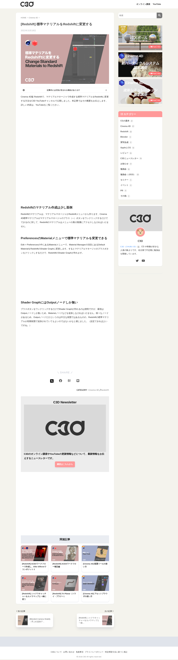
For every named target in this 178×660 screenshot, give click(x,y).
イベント (126, 187)
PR (123, 192)
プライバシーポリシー (94, 653)
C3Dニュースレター (131, 159)
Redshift (105, 390)
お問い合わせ (68, 653)
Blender (126, 137)
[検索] (159, 15)
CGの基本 (127, 120)
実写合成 (126, 143)
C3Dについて (56, 653)
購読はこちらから (64, 464)
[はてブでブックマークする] (69, 381)
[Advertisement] (65, 180)
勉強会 (125, 170)
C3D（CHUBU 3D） (129, 249)
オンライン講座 (143, 4)
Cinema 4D (93, 390)
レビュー (126, 154)
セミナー (126, 181)
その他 (125, 198)
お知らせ (126, 165)
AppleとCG (127, 148)
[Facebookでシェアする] (60, 381)
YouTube (157, 4)
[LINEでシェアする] (78, 381)
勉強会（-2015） (130, 176)
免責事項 (79, 653)
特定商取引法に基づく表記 (116, 653)
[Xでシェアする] (52, 381)
